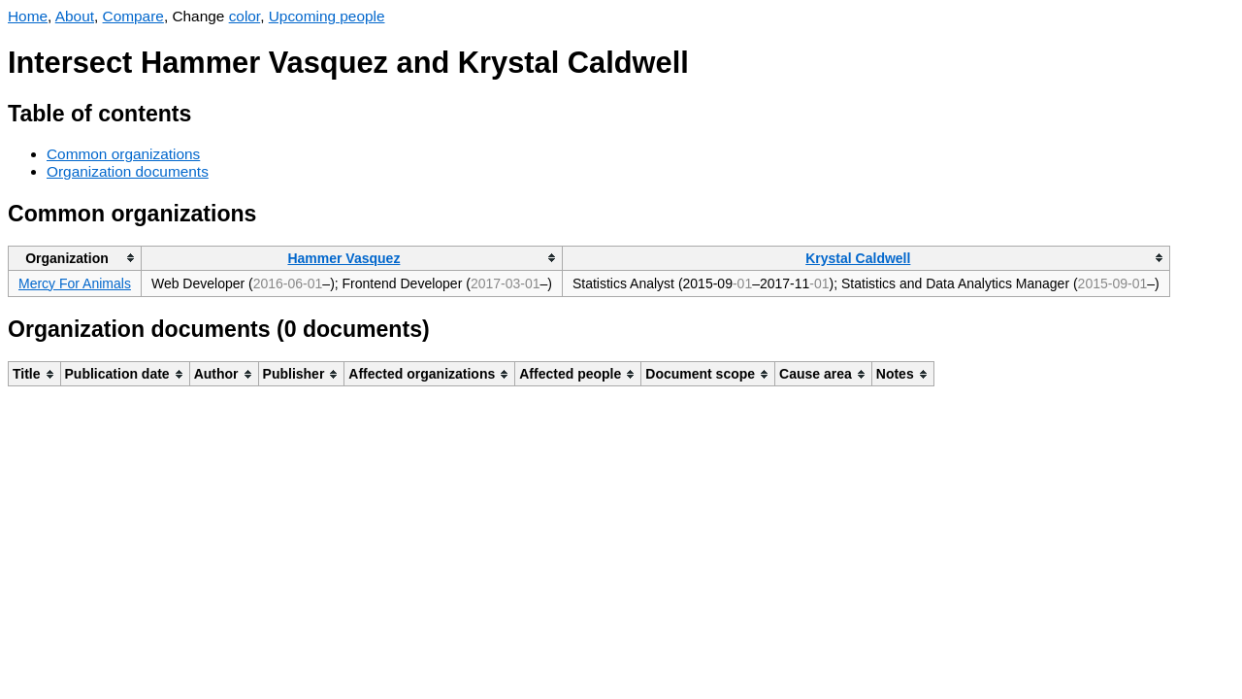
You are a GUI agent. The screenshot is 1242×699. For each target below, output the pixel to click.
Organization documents (128, 171)
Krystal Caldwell (857, 258)
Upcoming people (327, 16)
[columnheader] (75, 258)
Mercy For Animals (74, 283)
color (245, 16)
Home (28, 16)
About (74, 16)
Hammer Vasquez (343, 258)
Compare (133, 16)
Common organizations (123, 154)
